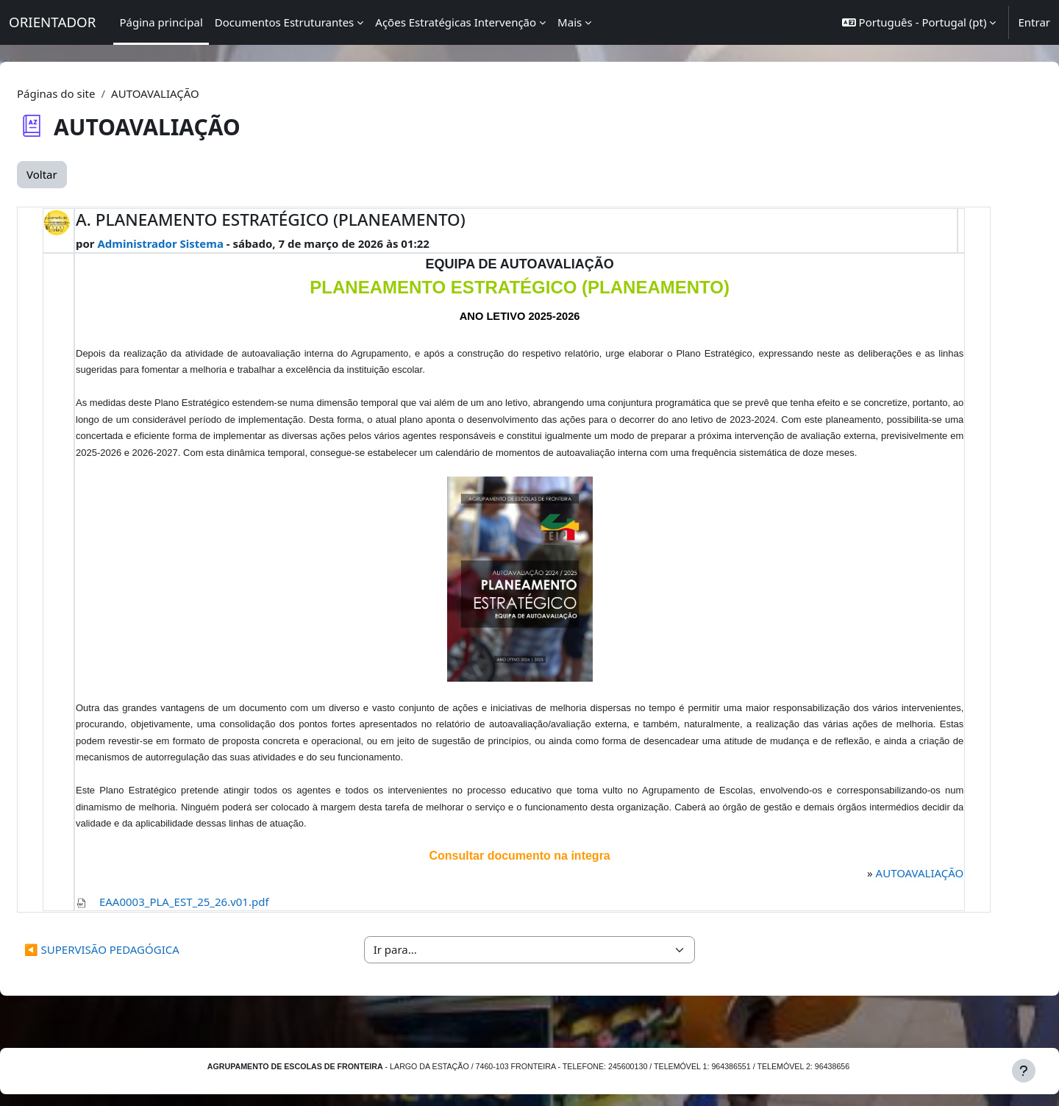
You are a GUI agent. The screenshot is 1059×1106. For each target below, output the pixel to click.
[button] (919, 22)
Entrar (1034, 22)
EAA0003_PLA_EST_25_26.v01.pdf (218, 917)
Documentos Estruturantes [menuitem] (284, 22)
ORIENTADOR (52, 22)
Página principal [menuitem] (160, 22)
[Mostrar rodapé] (1023, 1070)
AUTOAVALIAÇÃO (890, 889)
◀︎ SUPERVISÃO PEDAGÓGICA (137, 966)
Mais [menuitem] (569, 22)
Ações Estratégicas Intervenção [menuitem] (455, 22)
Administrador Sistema (194, 243)
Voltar (77, 174)
